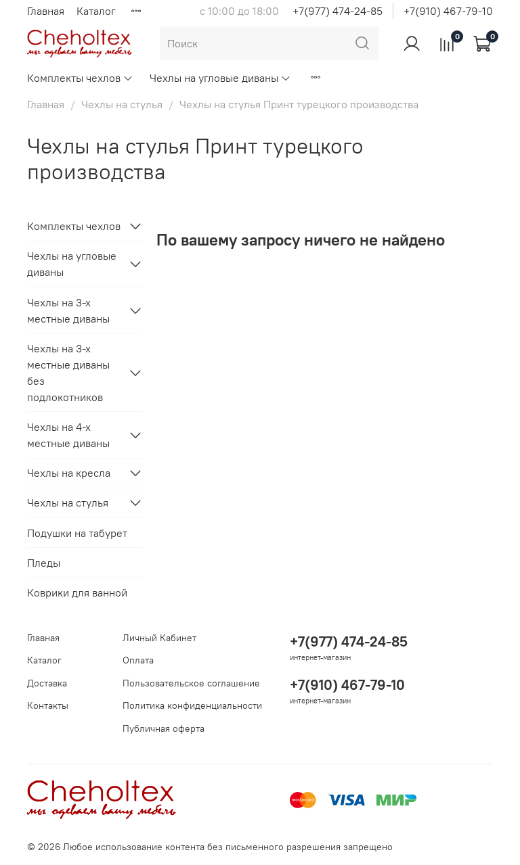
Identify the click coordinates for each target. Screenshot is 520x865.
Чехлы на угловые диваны (220, 78)
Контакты (47, 705)
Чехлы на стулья (121, 104)
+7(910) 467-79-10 (448, 11)
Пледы (43, 562)
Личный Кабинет (159, 638)
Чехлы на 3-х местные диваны (68, 310)
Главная (45, 11)
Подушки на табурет (77, 533)
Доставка (47, 683)
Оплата (138, 660)
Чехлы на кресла (68, 473)
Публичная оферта (163, 728)
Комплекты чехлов (80, 78)
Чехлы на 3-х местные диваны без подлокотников (68, 373)
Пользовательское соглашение (191, 683)
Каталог (96, 11)
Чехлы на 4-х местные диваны (68, 435)
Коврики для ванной (77, 592)
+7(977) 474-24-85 (337, 11)
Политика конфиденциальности (192, 705)
